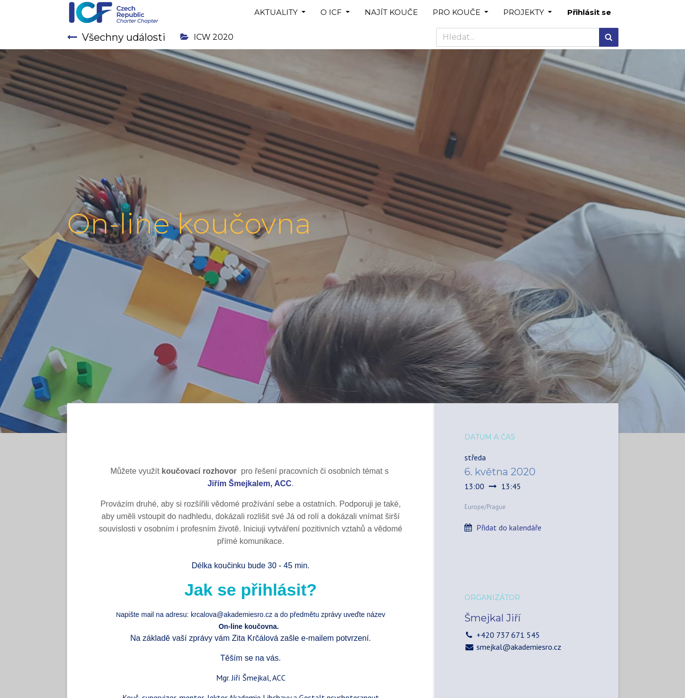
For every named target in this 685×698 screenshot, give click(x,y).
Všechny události (116, 37)
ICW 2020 (206, 37)
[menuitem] (391, 12)
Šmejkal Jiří (492, 618)
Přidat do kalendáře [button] (508, 527)
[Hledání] (608, 37)
